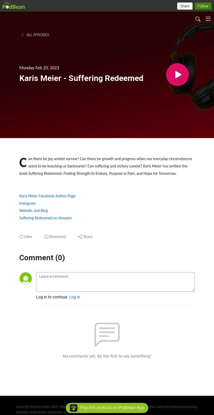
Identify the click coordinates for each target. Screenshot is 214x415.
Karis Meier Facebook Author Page (47, 195)
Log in (74, 297)
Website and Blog (33, 210)
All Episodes (34, 34)
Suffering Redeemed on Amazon (46, 217)
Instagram (27, 203)
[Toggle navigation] (208, 19)
